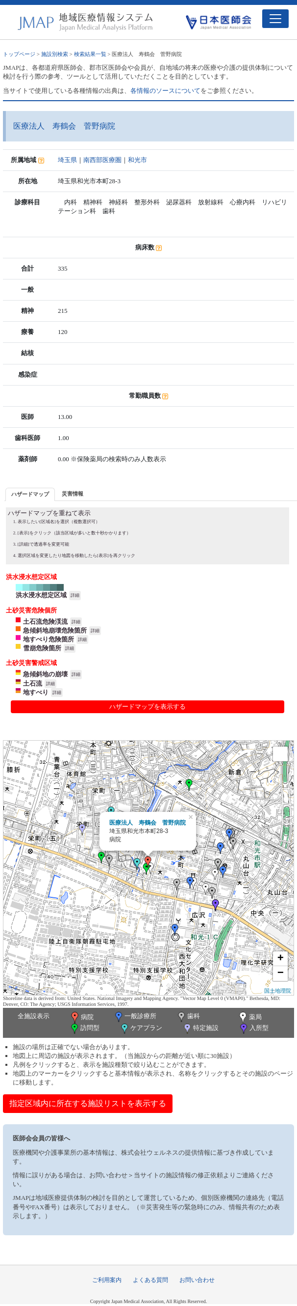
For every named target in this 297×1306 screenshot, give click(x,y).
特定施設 (200, 1029)
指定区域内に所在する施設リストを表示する (87, 1103)
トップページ (19, 54)
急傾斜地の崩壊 (45, 674)
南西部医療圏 (102, 160)
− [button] (280, 973)
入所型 (253, 1029)
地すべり (36, 692)
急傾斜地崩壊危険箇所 (55, 630)
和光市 (137, 160)
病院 (81, 1018)
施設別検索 (54, 54)
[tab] (30, 494)
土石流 (32, 683)
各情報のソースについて (165, 90)
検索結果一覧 (90, 54)
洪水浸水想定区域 (41, 595)
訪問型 (84, 1029)
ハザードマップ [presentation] (30, 494)
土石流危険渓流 (45, 621)
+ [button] (280, 958)
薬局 (249, 1018)
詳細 (75, 595)
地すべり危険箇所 (48, 639)
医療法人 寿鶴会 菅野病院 (147, 822)
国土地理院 (277, 991)
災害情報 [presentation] (72, 494)
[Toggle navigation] (275, 18)
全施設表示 (34, 1016)
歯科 (188, 1017)
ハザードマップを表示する (147, 706)
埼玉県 (67, 160)
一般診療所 (134, 1017)
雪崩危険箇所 (42, 648)
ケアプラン (140, 1029)
